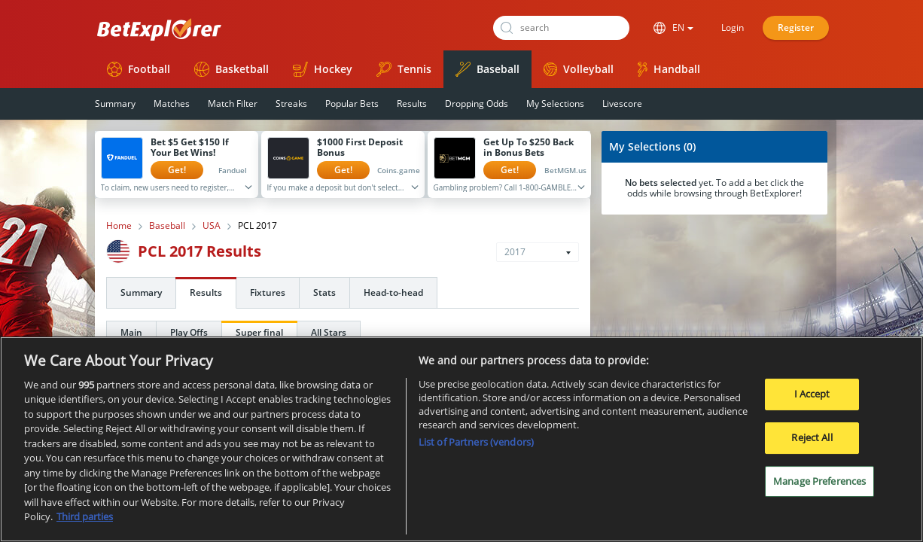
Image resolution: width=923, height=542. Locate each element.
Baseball (487, 69)
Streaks (291, 103)
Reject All (811, 441)
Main (131, 332)
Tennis (403, 69)
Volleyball (579, 69)
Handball (669, 69)
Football (138, 69)
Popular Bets (352, 103)
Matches (172, 103)
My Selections (555, 103)
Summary (115, 103)
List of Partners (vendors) (476, 445)
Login (732, 27)
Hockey (322, 69)
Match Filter (232, 103)
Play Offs (189, 332)
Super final (259, 332)
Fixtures (267, 292)
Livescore (622, 103)
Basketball (231, 69)
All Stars (328, 332)
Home (119, 226)
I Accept (812, 398)
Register (796, 27)
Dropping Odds (476, 103)
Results (412, 103)
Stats (324, 292)
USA (212, 226)
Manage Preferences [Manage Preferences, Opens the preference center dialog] (819, 485)
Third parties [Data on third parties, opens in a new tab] (84, 521)
